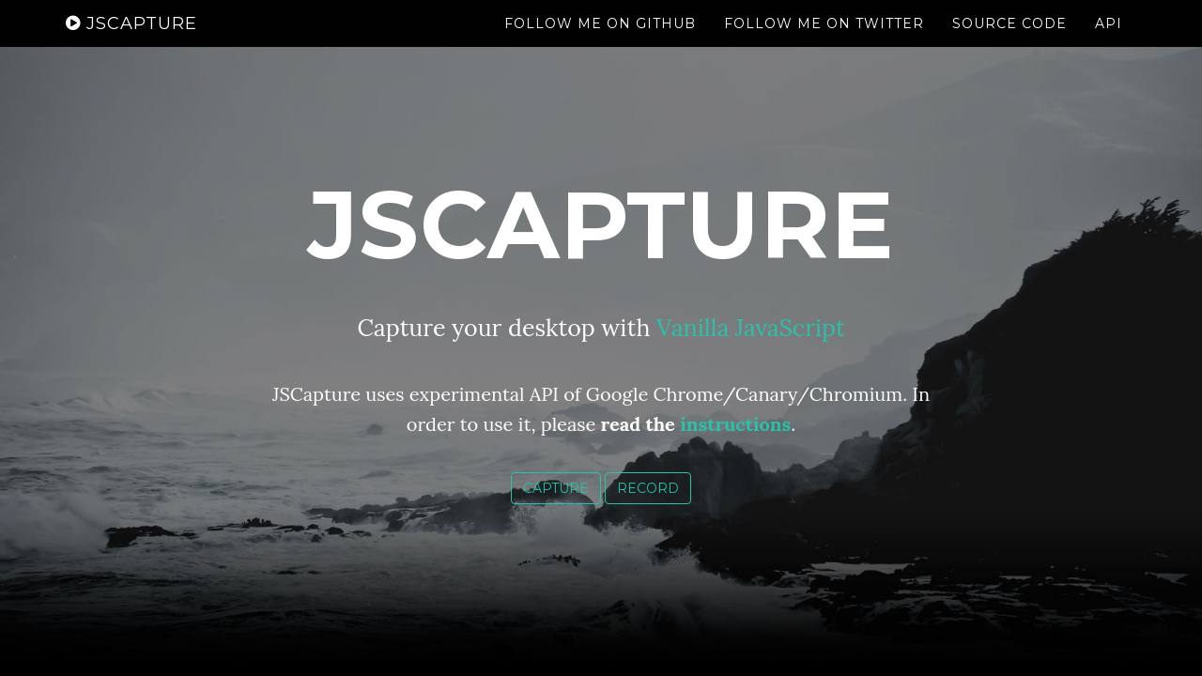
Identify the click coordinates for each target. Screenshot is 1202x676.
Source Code (1009, 42)
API (1108, 42)
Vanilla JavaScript (750, 328)
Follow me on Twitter (824, 42)
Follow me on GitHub (600, 42)
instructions (735, 424)
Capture (556, 488)
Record (648, 488)
